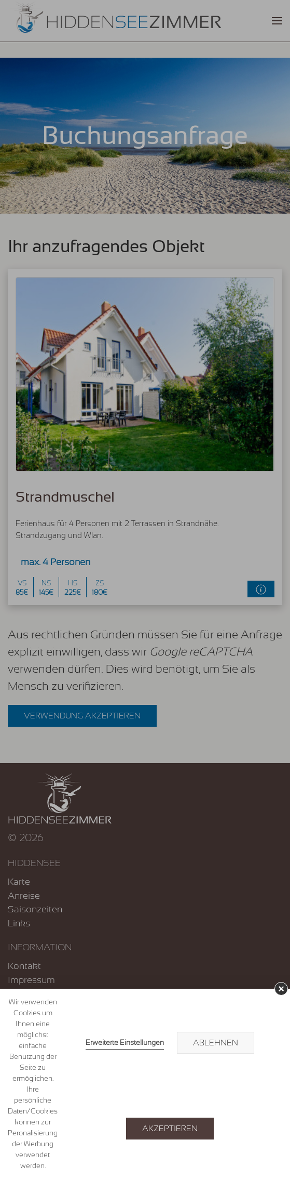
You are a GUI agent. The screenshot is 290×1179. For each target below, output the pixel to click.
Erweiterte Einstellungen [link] (125, 1042)
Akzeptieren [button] (170, 1128)
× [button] (281, 988)
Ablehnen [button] (215, 1042)
